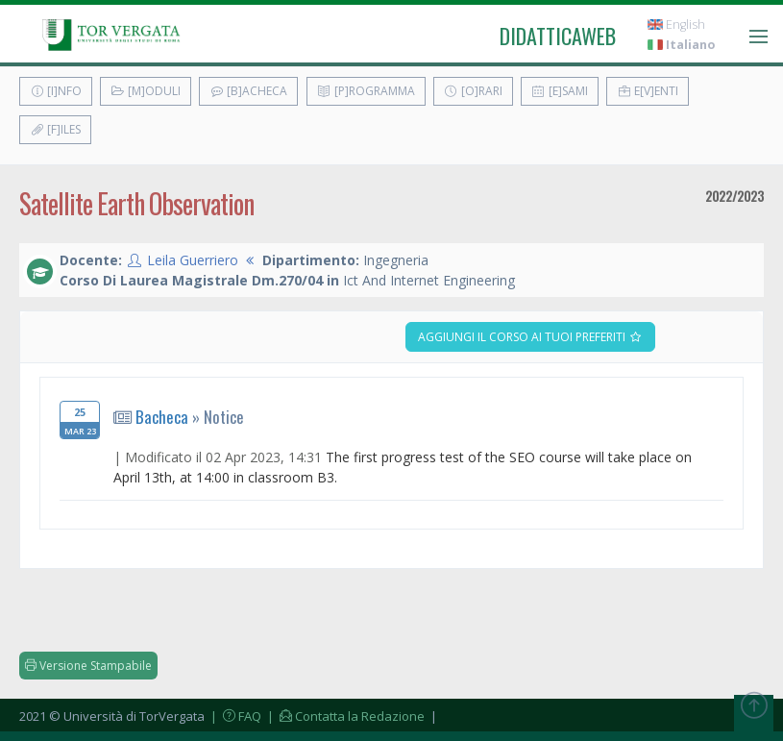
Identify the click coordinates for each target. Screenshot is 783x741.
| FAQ (234, 716)
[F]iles (55, 129)
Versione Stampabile (88, 665)
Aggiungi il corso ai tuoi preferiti (530, 337)
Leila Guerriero (192, 260)
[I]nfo (56, 91)
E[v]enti (647, 91)
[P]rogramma (366, 91)
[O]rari (473, 91)
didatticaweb (558, 35)
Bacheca (161, 417)
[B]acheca (248, 91)
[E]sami (559, 91)
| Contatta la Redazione (344, 716)
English (676, 24)
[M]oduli (145, 91)
